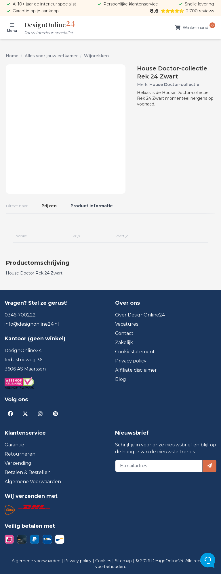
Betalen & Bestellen (28, 472)
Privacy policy (130, 361)
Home (12, 55)
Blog (120, 379)
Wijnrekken (96, 55)
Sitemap (124, 560)
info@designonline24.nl (32, 324)
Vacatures (126, 324)
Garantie (14, 445)
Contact (124, 333)
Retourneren (20, 454)
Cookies (103, 560)
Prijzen (49, 205)
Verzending (18, 463)
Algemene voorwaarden (37, 560)
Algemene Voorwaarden (33, 481)
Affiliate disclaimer (136, 370)
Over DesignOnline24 (140, 315)
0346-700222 (20, 315)
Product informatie (92, 205)
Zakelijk (124, 342)
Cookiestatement (135, 351)
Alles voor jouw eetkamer (51, 55)
